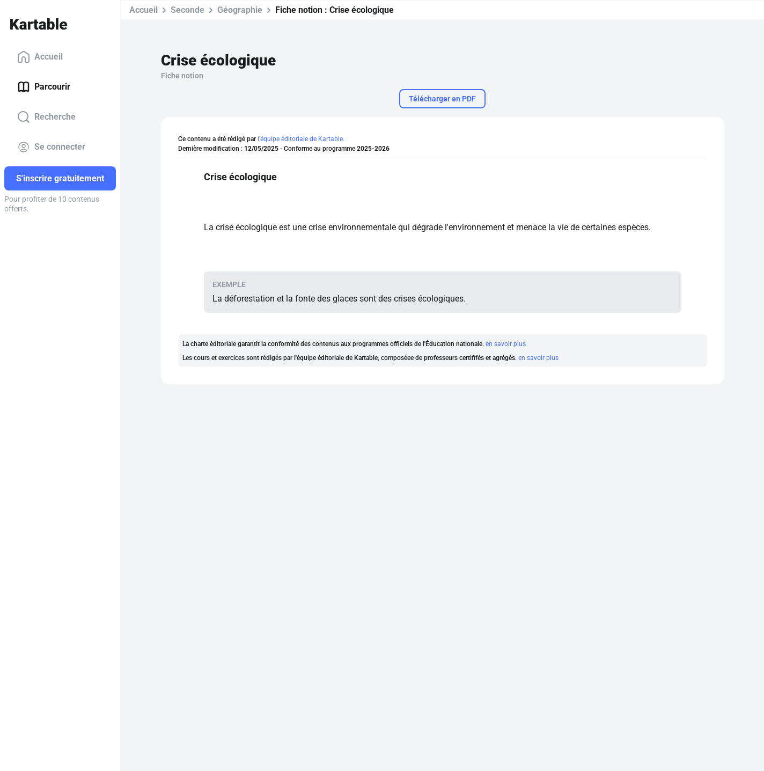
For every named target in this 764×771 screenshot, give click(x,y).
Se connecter (51, 147)
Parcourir (43, 86)
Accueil (40, 56)
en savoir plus (506, 344)
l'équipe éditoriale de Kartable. (301, 139)
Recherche (46, 117)
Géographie (239, 10)
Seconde (187, 10)
